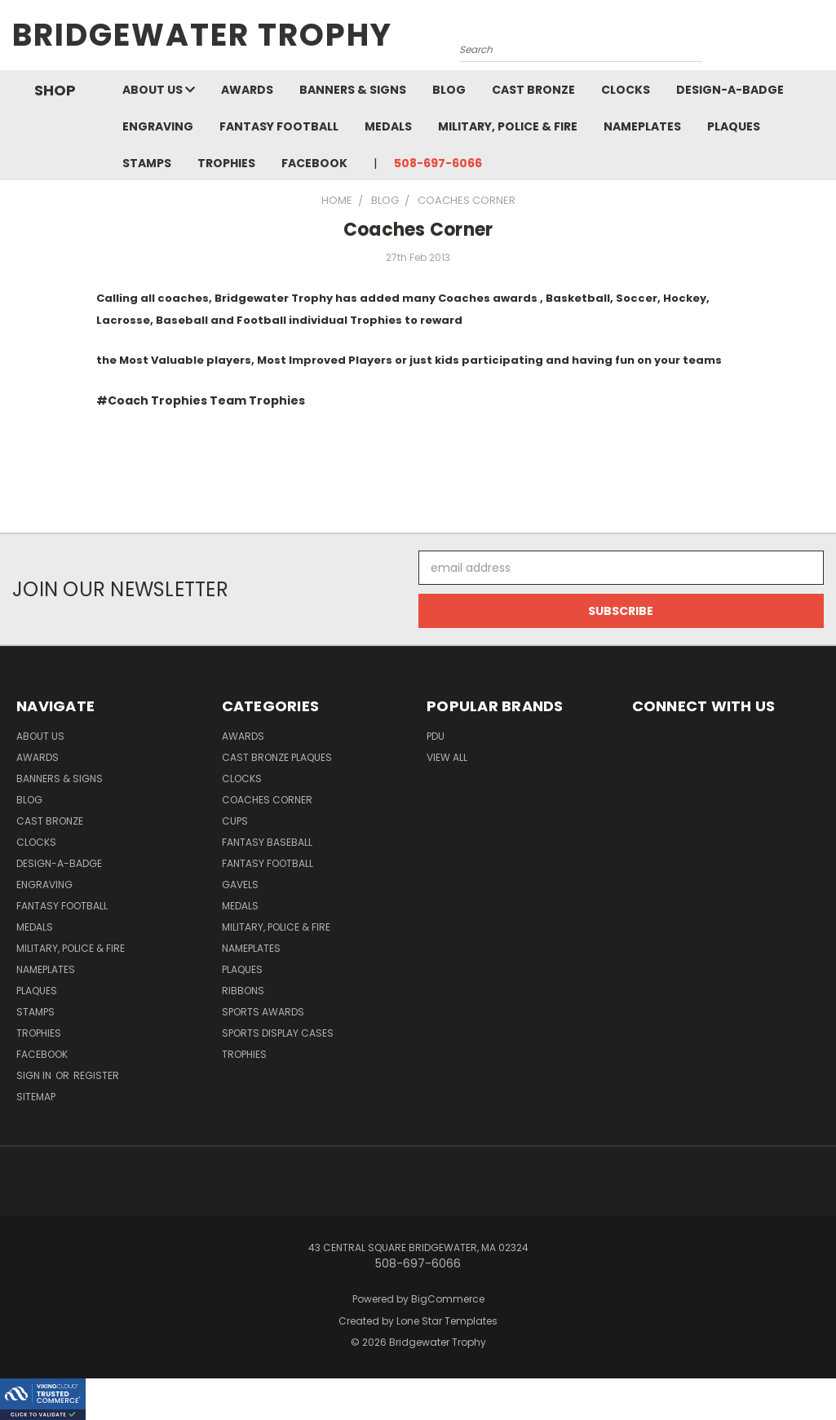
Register (96, 1075)
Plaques (733, 126)
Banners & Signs (352, 90)
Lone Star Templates (447, 1321)
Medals (388, 126)
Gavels (240, 884)
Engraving (157, 126)
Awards (247, 90)
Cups (235, 821)
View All (447, 757)
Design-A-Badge (730, 90)
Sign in (35, 1075)
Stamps (146, 163)
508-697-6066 (438, 163)
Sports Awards (263, 1012)
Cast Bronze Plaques (277, 757)
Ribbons (243, 991)
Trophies (226, 163)
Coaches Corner (418, 229)
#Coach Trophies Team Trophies (200, 400)
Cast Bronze (533, 90)
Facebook (314, 163)
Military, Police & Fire (507, 126)
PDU (436, 736)
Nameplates (642, 126)
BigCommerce (447, 1299)
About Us (158, 90)
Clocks (625, 90)
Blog (449, 90)
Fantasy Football (278, 126)
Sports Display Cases (278, 1033)
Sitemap (35, 1097)
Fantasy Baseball (267, 842)
